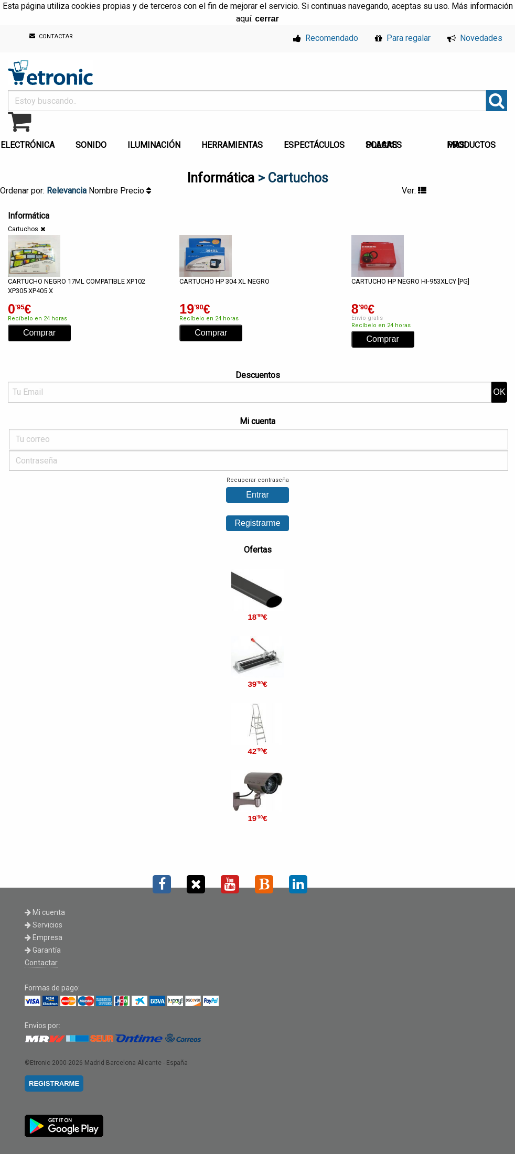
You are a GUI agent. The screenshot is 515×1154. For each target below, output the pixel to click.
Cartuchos (23, 229)
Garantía (43, 950)
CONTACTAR (51, 36)
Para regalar (403, 38)
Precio (135, 191)
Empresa (43, 937)
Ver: (414, 191)
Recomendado (325, 38)
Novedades (474, 38)
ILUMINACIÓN (153, 145)
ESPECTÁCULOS (314, 145)
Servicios (43, 925)
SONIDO (91, 145)
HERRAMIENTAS (232, 145)
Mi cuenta (45, 912)
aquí (243, 19)
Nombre (104, 191)
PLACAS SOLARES (384, 145)
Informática (220, 178)
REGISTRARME (54, 1083)
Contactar (41, 962)
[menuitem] (93, 142)
